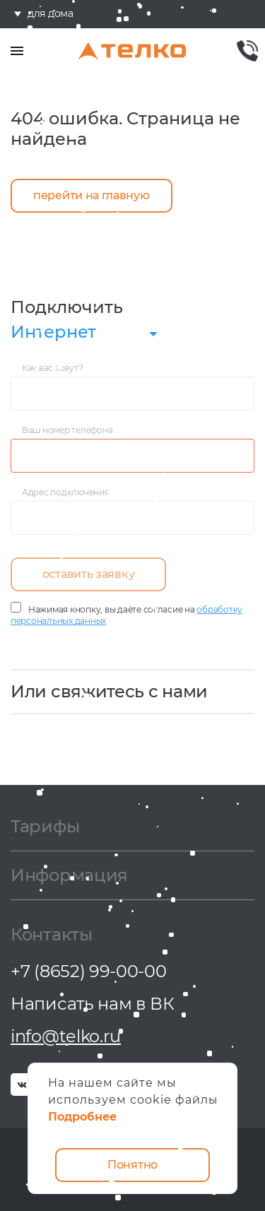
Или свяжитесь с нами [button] (109, 691)
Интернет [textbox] (53, 332)
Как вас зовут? (52, 368)
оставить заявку (88, 574)
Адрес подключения (66, 492)
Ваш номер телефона (67, 430)
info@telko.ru (66, 1036)
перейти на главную (91, 195)
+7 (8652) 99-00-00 (89, 971)
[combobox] (88, 333)
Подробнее (82, 1116)
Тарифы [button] (45, 827)
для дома (50, 14)
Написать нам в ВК (93, 1003)
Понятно (132, 1164)
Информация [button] (69, 876)
